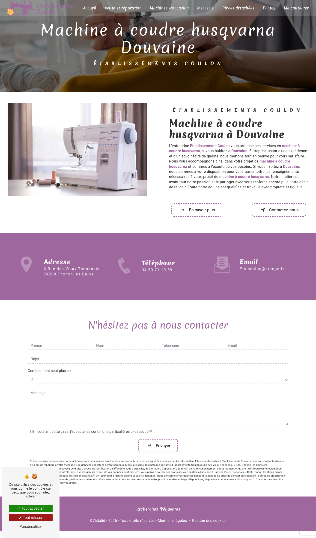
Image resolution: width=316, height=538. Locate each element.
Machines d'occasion (169, 8)
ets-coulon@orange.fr (262, 263)
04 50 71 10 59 (157, 279)
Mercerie (205, 8)
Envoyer (163, 440)
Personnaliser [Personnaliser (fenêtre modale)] (30, 527)
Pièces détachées (237, 8)
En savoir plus (199, 211)
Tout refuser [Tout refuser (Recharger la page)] (30, 518)
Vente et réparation (123, 8)
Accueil (89, 8)
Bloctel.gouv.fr (245, 474)
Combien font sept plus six (49, 365)
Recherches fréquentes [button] (158, 511)
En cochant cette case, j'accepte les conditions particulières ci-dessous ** (92, 426)
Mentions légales (172, 523)
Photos (268, 8)
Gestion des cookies (209, 523)
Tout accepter (31, 508)
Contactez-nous (276, 211)
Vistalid (98, 523)
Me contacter (296, 8)
